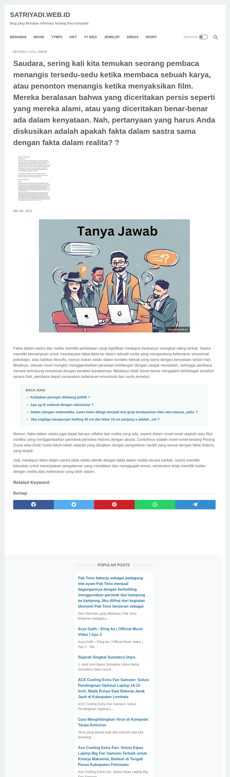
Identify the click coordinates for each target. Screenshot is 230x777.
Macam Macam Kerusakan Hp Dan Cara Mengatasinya (190, 376)
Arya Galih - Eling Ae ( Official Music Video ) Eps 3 (188, 152)
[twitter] (53, 572)
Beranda (21, 29)
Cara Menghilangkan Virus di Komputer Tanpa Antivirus (187, 281)
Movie (42, 29)
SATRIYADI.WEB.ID (43, 9)
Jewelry (115, 29)
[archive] (184, 616)
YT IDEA (93, 29)
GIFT (76, 29)
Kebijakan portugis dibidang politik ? (60, 443)
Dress (136, 29)
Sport (154, 29)
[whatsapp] (107, 572)
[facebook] (26, 572)
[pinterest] (80, 572)
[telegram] (135, 572)
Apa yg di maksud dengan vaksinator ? (61, 450)
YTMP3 (60, 29)
